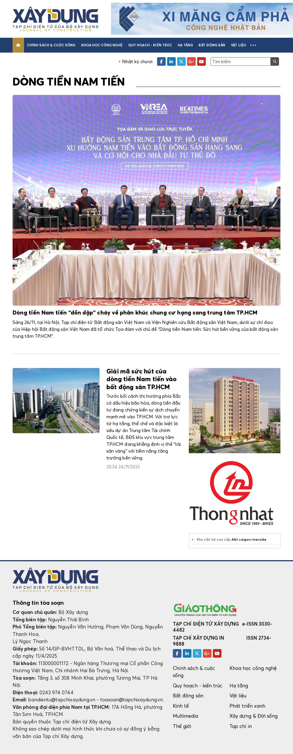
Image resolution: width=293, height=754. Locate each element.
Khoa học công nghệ (101, 45)
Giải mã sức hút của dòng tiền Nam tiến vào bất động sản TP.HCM (141, 380)
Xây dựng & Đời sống (253, 716)
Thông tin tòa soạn (38, 602)
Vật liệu (238, 45)
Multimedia (185, 716)
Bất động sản (212, 45)
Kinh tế (181, 706)
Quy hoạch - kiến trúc (150, 45)
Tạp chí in (240, 726)
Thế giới (182, 726)
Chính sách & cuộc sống (51, 45)
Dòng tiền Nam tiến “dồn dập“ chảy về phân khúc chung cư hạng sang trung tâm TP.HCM (135, 313)
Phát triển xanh (247, 706)
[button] (253, 45)
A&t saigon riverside (248, 539)
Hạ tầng (185, 45)
